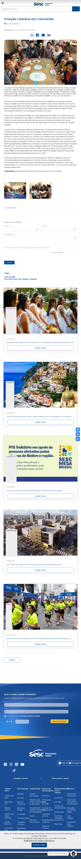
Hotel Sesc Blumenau (71, 795)
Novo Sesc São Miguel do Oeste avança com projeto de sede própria (33, 565)
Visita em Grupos (45, 827)
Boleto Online (7, 809)
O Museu (46, 796)
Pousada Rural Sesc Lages (71, 810)
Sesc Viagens (70, 817)
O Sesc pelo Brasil (34, 795)
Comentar (9, 262)
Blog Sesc (59, 824)
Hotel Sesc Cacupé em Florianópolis (72, 802)
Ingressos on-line (46, 815)
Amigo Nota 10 (8, 823)
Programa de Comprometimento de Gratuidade (38, 810)
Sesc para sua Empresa (9, 830)
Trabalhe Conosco (21, 823)
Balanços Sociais (21, 809)
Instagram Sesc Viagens (71, 824)
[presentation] (20, 254)
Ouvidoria (59, 798)
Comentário (8, 234)
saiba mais (40, 348)
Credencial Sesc (9, 797)
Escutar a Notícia (12, 24)
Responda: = (57, 252)
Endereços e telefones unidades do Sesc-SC (59, 816)
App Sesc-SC (9, 803)
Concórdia (10, 277)
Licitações (21, 814)
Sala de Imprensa (21, 803)
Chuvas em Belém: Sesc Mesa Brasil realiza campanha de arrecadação (34, 491)
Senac (32, 816)
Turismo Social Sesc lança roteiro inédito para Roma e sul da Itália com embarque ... (39, 416)
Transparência (23, 818)
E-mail (44, 226)
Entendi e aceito (39, 845)
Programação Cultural (48, 821)
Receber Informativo (59, 721)
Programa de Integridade (22, 830)
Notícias (20, 798)
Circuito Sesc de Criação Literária (21, 279)
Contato (58, 802)
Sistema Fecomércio (35, 821)
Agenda (20, 794)
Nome (6, 226)
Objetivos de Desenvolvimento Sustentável (37, 802)
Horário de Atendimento (47, 809)
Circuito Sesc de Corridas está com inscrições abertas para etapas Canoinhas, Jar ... (39, 638)
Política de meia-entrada (9, 816)
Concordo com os (22, 716)
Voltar (12, 660)
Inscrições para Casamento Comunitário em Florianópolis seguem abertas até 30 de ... (40, 342)
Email (6, 709)
